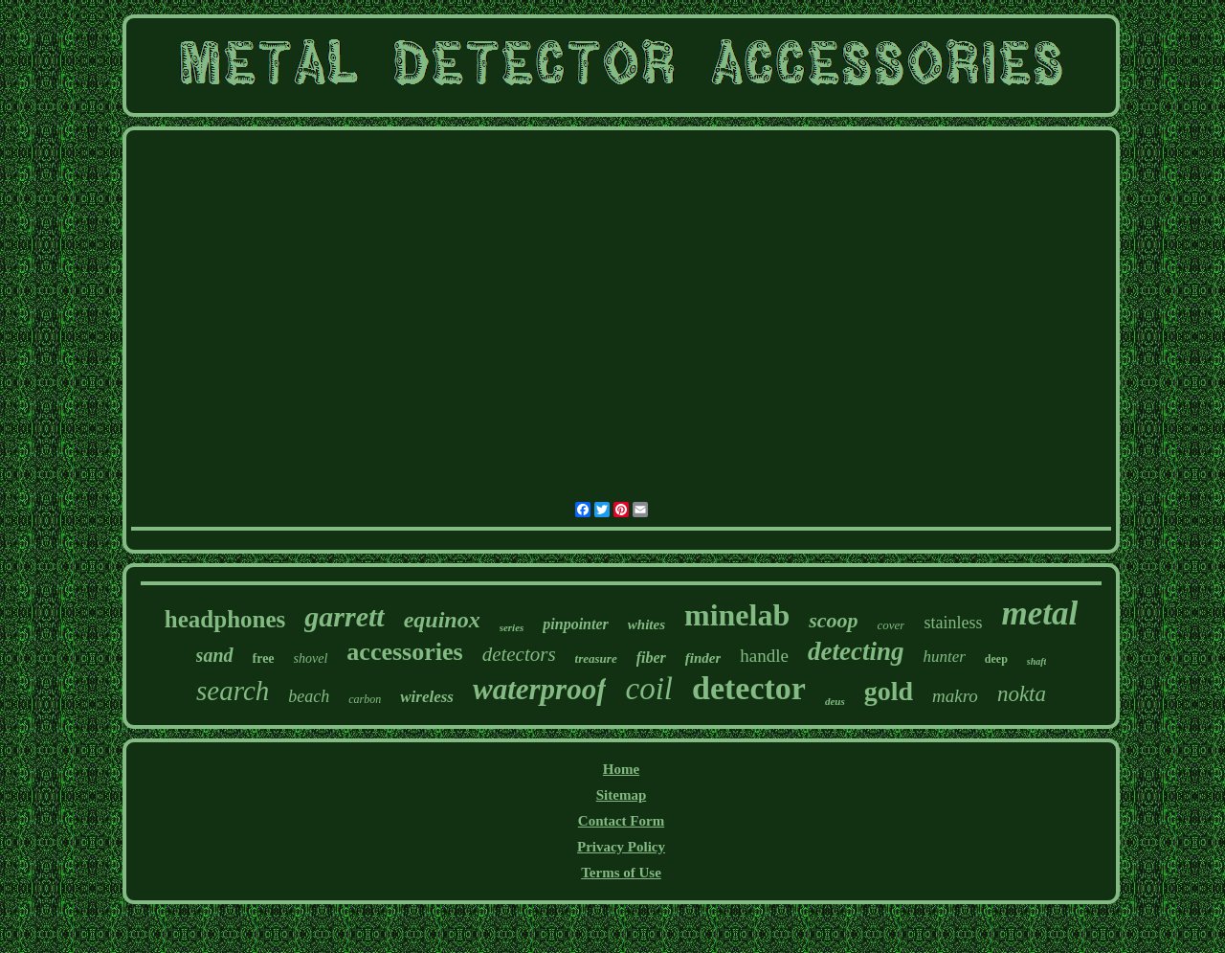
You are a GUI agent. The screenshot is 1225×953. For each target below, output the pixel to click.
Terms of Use (621, 872)
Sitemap (621, 795)
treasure (596, 658)
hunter (944, 656)
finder (703, 658)
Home (621, 769)
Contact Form (621, 820)
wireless (427, 697)
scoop (833, 620)
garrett (344, 616)
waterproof (540, 689)
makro (955, 696)
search (232, 690)
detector (749, 688)
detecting (855, 651)
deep (996, 659)
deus (835, 701)
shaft (1037, 661)
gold (888, 691)
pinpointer (575, 624)
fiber (651, 657)
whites (646, 624)
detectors (519, 654)
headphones (225, 619)
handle (764, 656)
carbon (364, 699)
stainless (953, 622)
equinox (442, 619)
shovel (311, 658)
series (512, 627)
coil (648, 688)
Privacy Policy (621, 846)
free (264, 658)
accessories (404, 652)
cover (891, 625)
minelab (737, 615)
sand (215, 655)
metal (1039, 613)
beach (308, 696)
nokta (1021, 694)
